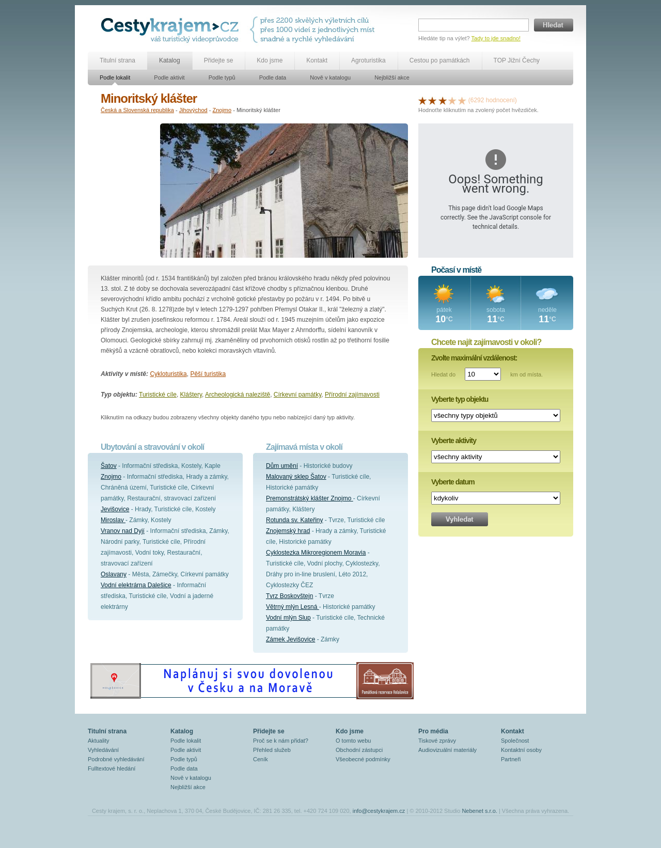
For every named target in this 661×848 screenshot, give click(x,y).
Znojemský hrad (288, 531)
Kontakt (316, 60)
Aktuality (98, 740)
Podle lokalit (115, 77)
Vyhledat (459, 519)
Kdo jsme (269, 60)
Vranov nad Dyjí (123, 531)
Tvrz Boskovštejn (289, 596)
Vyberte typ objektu (459, 399)
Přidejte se (218, 60)
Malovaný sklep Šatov (296, 476)
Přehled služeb (272, 750)
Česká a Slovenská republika (137, 110)
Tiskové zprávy (437, 740)
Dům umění (282, 465)
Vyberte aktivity (453, 440)
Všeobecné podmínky (363, 759)
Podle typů (222, 77)
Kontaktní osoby (521, 750)
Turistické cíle (158, 394)
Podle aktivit (169, 77)
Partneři (511, 759)
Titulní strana (117, 60)
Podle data (273, 77)
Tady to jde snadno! (496, 38)
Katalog (169, 60)
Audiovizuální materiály (447, 750)
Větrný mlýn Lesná (292, 606)
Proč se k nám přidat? (280, 740)
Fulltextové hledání (111, 768)
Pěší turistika (208, 374)
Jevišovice (115, 509)
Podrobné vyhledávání (116, 759)
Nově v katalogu (330, 77)
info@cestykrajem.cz (379, 811)
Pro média (433, 731)
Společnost (515, 740)
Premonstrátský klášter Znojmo (309, 498)
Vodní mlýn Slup (288, 617)
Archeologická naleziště (237, 394)
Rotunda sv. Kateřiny (294, 520)
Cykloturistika (168, 374)
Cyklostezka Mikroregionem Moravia (316, 552)
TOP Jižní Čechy (517, 60)
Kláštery (191, 394)
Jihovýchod (193, 110)
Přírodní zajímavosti (352, 394)
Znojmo (221, 110)
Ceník (260, 759)
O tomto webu (353, 740)
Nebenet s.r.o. (479, 811)
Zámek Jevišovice (290, 639)
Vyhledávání (103, 750)
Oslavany (114, 574)
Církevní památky (297, 394)
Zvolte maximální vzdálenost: (474, 358)
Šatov (109, 465)
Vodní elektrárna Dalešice (136, 585)
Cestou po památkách (440, 60)
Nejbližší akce (392, 77)
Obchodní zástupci (359, 750)
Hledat (553, 25)
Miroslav (113, 520)
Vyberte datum (453, 482)
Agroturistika (368, 60)
